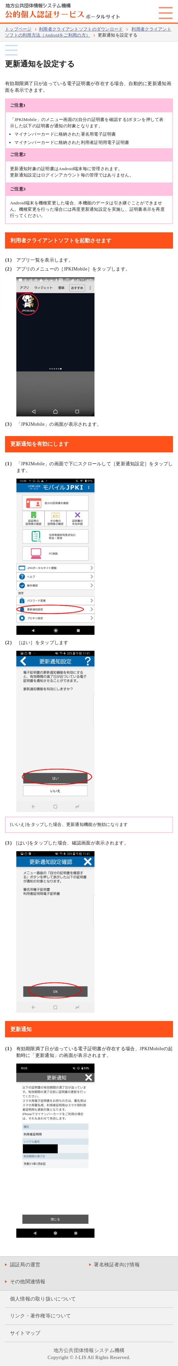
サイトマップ (25, 1333)
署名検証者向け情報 (117, 1264)
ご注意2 (18, 154)
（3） (8, 424)
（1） (8, 260)
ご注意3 (18, 188)
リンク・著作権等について (40, 1315)
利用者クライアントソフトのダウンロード (81, 29)
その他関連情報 (28, 1281)
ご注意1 (18, 105)
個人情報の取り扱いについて (43, 1299)
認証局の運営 (25, 1264)
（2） (8, 269)
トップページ (18, 29)
